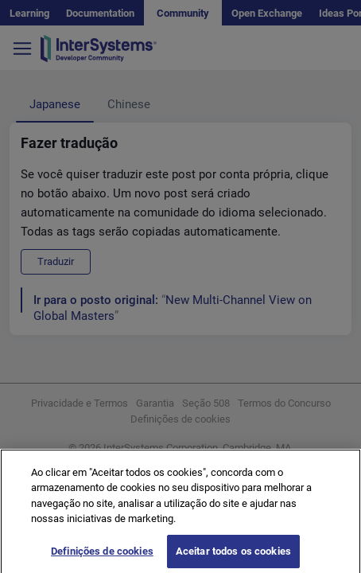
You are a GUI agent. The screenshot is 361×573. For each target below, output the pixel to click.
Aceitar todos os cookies (233, 556)
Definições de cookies (102, 556)
